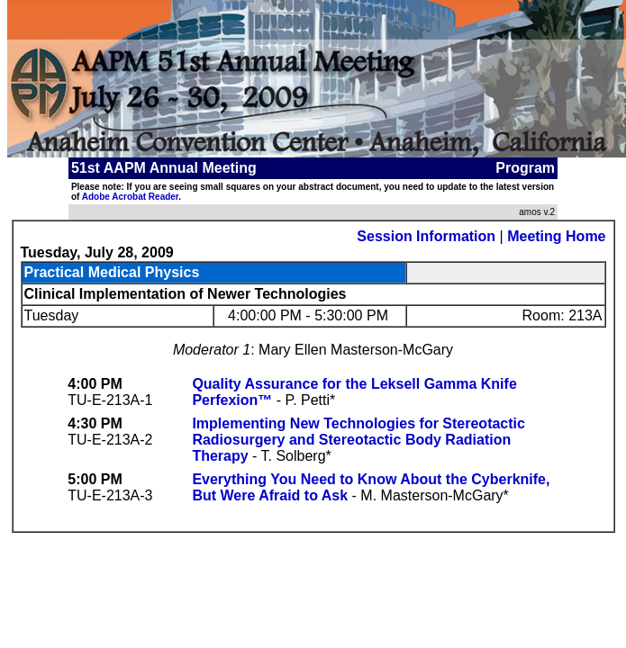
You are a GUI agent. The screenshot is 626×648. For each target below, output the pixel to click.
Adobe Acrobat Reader (130, 197)
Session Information (426, 236)
